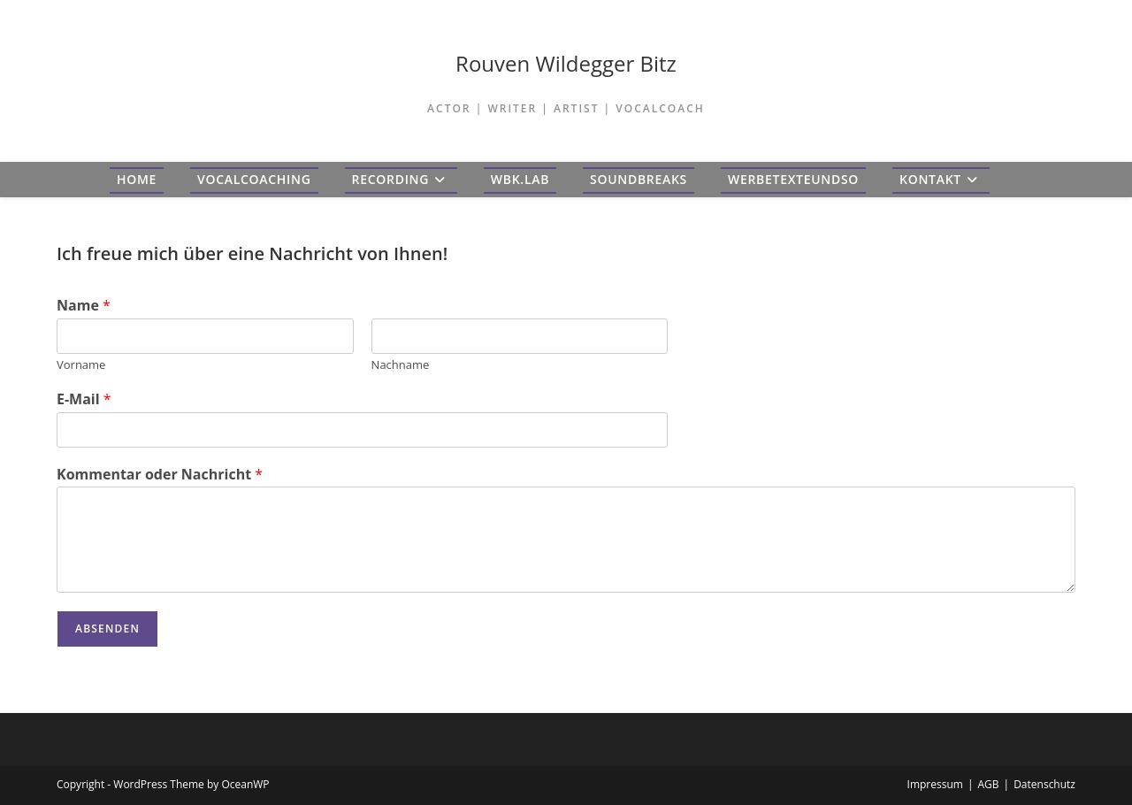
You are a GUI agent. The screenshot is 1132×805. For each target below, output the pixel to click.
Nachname (400, 364)
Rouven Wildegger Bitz (566, 63)
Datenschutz (1044, 784)
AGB (987, 784)
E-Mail (84, 399)
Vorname (81, 364)
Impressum (935, 784)
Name (84, 305)
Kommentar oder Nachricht (160, 474)
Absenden (107, 628)
